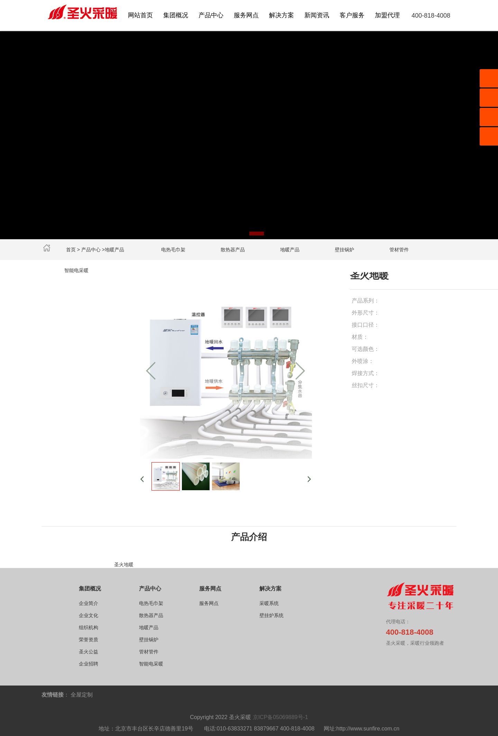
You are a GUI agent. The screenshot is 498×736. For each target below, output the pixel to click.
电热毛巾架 (173, 249)
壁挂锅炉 (344, 249)
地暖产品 (289, 249)
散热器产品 (233, 249)
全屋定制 (82, 695)
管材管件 (399, 249)
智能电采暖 (76, 270)
